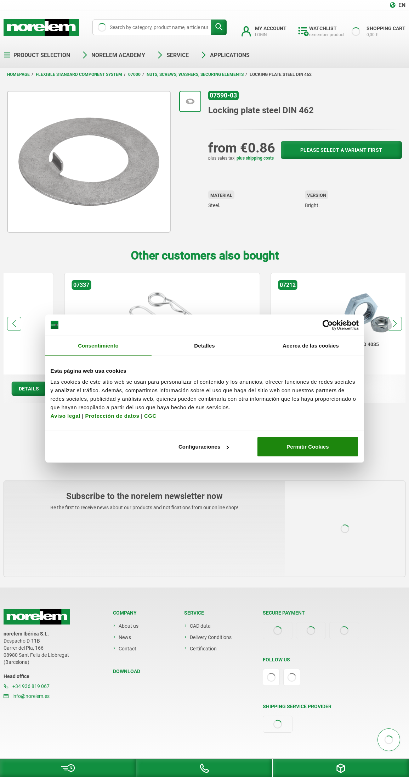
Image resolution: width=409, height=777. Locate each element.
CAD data (200, 626)
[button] (14, 324)
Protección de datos (112, 416)
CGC (150, 416)
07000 (134, 74)
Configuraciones (203, 447)
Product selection (37, 55)
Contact (127, 648)
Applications (225, 55)
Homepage (18, 74)
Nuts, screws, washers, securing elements (195, 74)
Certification (203, 648)
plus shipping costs (255, 158)
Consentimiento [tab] (98, 345)
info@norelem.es (27, 696)
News (125, 637)
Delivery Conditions (211, 637)
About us (128, 626)
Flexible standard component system (79, 74)
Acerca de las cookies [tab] (311, 345)
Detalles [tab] (204, 345)
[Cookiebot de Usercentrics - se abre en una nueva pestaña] (328, 325)
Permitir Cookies (307, 447)
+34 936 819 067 (27, 686)
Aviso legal (65, 416)
